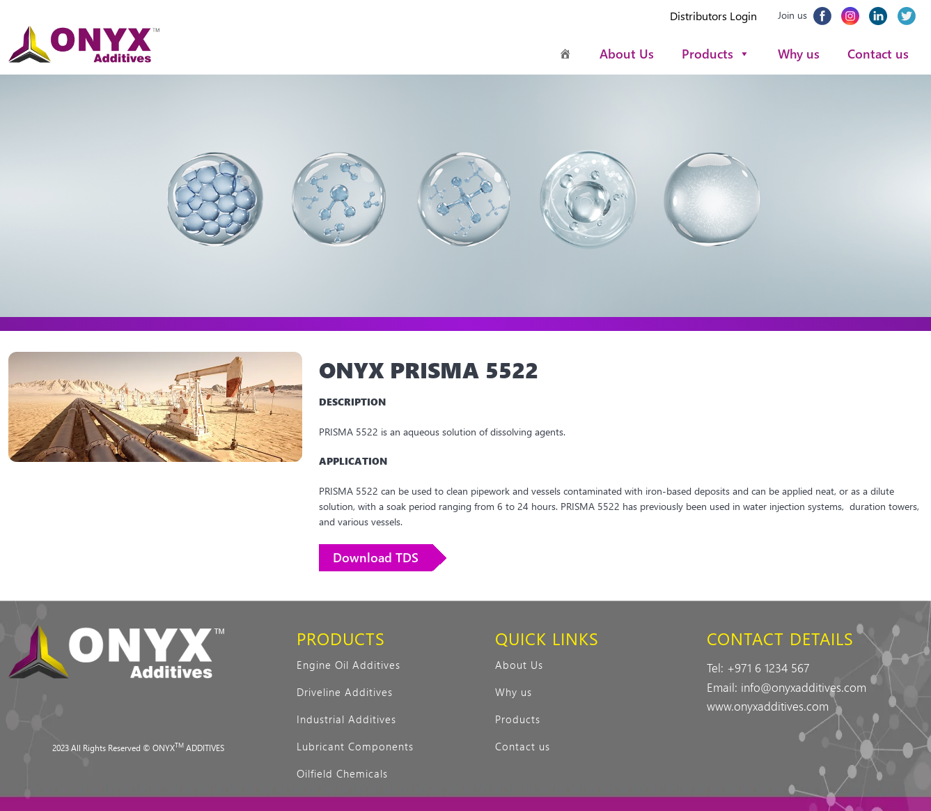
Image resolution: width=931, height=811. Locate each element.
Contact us (878, 53)
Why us (799, 53)
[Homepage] (565, 54)
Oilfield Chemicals (342, 773)
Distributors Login (713, 15)
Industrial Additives (346, 719)
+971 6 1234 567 (768, 667)
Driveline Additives (345, 692)
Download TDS (375, 557)
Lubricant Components (355, 746)
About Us (627, 53)
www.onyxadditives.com (768, 705)
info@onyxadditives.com (803, 687)
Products (716, 54)
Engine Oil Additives (348, 665)
